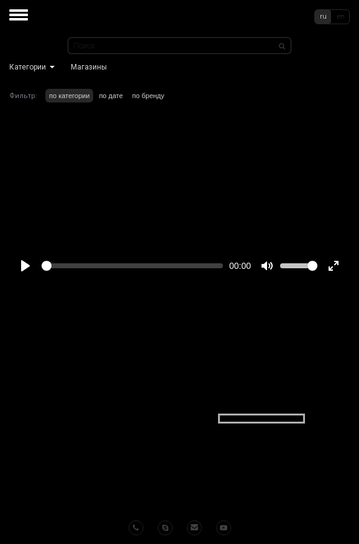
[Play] (25, 266)
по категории (69, 95)
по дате (110, 95)
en (341, 16)
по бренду (148, 95)
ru (323, 16)
